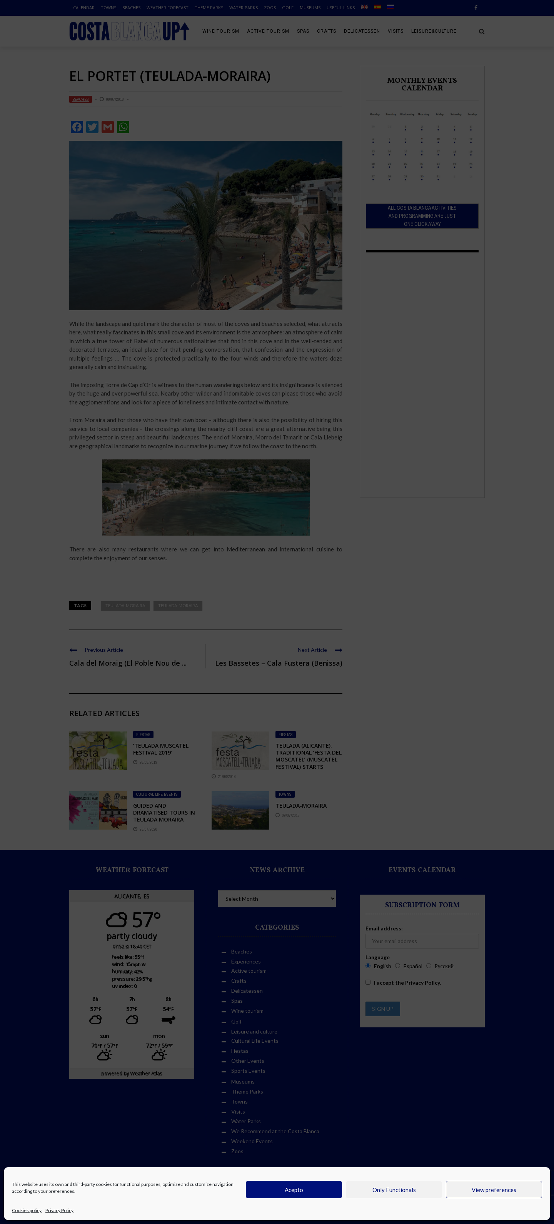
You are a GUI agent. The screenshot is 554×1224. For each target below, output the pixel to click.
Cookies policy (27, 1210)
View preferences (494, 1189)
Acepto (294, 1189)
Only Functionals (394, 1189)
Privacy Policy (59, 1210)
